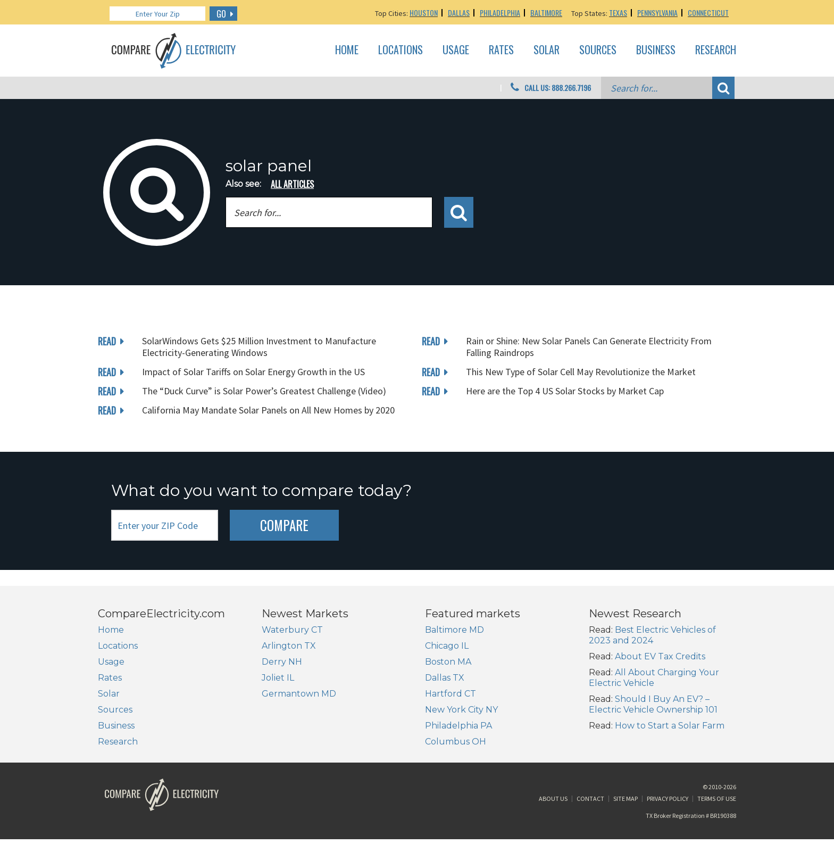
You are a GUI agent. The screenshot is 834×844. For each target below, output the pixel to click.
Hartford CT (450, 694)
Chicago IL (447, 646)
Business (655, 50)
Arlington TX (289, 646)
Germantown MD (299, 694)
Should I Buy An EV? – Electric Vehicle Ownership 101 (653, 704)
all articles (292, 184)
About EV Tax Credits (660, 656)
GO (221, 13)
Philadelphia (500, 12)
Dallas (459, 12)
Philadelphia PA (458, 726)
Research (715, 50)
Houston (424, 12)
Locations (400, 50)
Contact (590, 803)
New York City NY (461, 710)
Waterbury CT (292, 630)
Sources (597, 50)
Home (346, 50)
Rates (501, 50)
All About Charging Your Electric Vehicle (654, 677)
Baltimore (546, 12)
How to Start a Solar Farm (669, 726)
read (107, 341)
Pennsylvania (657, 12)
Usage (456, 50)
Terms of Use (716, 803)
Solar (546, 50)
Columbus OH (455, 742)
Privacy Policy (667, 803)
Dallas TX (444, 678)
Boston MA (448, 662)
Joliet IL (278, 678)
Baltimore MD (454, 630)
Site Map (625, 803)
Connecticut (708, 12)
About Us (553, 803)
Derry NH (282, 662)
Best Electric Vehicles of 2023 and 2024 (652, 635)
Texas (618, 12)
